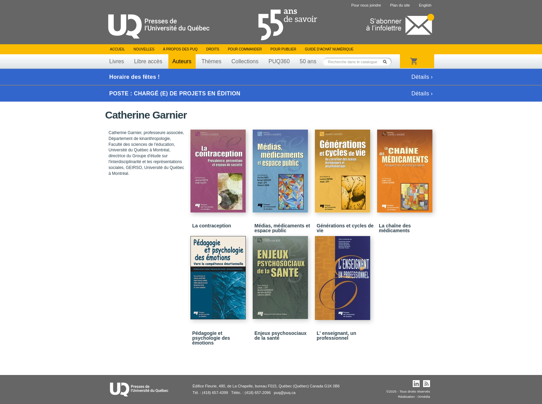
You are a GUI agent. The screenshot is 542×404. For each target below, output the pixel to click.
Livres (116, 61)
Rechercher (387, 61)
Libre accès (148, 61)
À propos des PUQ (180, 49)
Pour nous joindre (366, 5)
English (425, 5)
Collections (244, 61)
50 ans (308, 61)
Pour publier (283, 49)
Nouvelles (143, 49)
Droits (212, 49)
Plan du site (400, 5)
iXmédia (424, 396)
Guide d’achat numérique (329, 49)
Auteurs (181, 61)
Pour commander (245, 49)
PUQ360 (279, 61)
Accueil (117, 49)
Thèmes (212, 61)
